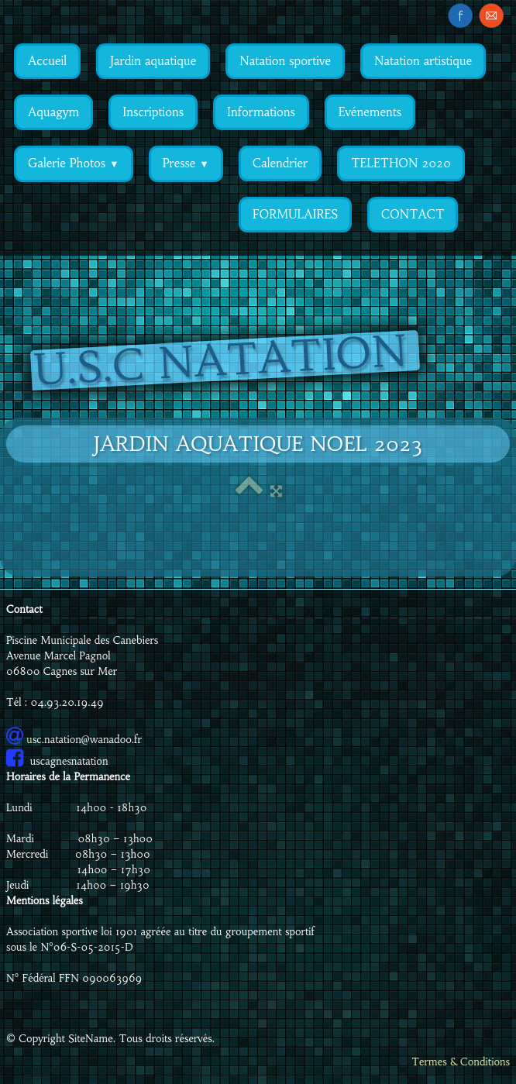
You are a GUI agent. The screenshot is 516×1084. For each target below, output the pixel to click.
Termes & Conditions (460, 1062)
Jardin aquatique (153, 60)
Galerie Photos (73, 163)
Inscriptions (153, 112)
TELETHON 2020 (401, 163)
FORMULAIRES (295, 214)
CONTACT (412, 214)
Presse (186, 163)
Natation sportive (285, 60)
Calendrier (280, 163)
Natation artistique (423, 60)
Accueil (47, 60)
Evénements (370, 112)
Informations (261, 112)
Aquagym (53, 112)
